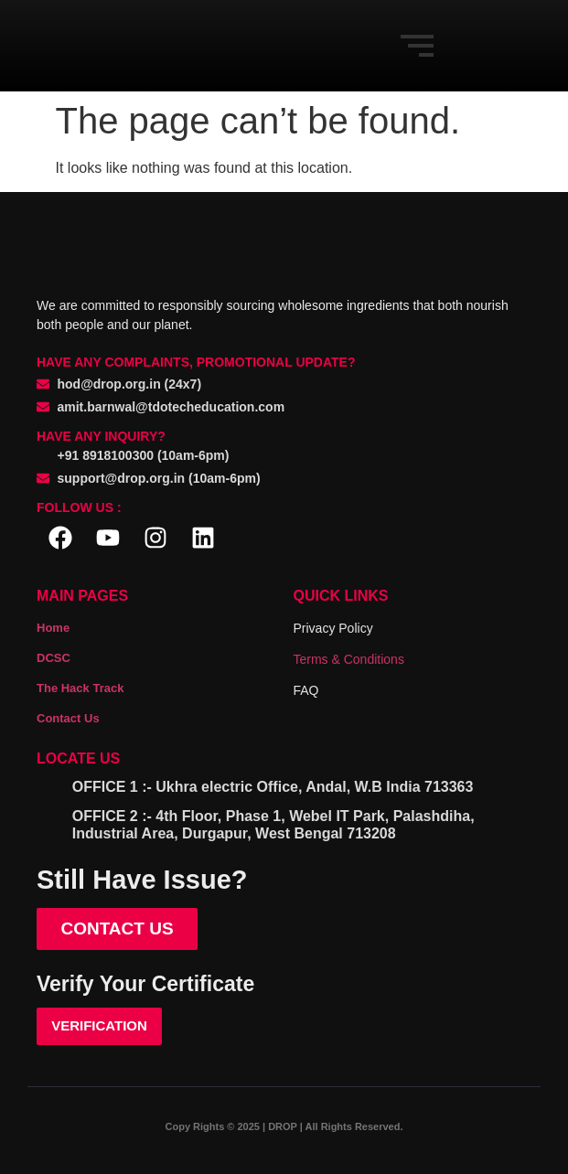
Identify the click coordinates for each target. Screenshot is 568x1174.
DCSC (53, 658)
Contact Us (68, 718)
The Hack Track (80, 688)
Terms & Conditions (349, 659)
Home (53, 628)
